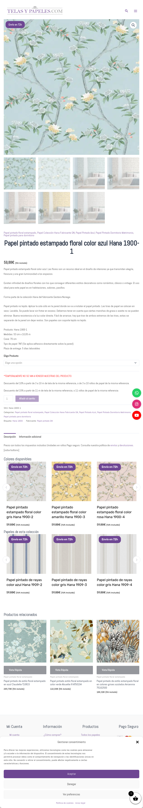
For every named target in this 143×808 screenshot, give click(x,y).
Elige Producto (11, 356)
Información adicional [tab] (30, 436)
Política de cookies (65, 802)
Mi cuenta (14, 734)
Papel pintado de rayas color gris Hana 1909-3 (69, 582)
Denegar (71, 784)
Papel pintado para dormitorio (19, 235)
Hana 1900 (17, 420)
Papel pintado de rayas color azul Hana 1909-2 (24, 582)
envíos (113, 445)
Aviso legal (80, 802)
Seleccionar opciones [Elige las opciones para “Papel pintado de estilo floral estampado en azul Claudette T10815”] (20, 697)
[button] (137, 742)
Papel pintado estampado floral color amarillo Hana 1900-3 (69, 512)
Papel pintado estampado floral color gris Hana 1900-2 (24, 512)
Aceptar (71, 774)
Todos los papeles (90, 734)
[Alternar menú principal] (135, 11)
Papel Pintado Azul (85, 232)
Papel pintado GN (45, 420)
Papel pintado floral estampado (20, 232)
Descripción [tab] (10, 436)
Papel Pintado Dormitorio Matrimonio (114, 232)
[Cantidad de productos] (8, 399)
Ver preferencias (71, 794)
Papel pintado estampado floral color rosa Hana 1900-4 (114, 512)
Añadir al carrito (27, 398)
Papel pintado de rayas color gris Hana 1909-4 (115, 582)
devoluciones (126, 445)
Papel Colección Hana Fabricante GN (56, 232)
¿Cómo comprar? (52, 734)
